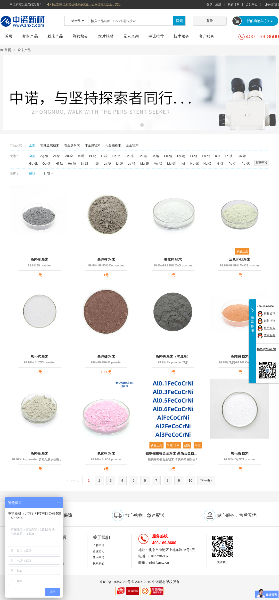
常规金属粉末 (49, 145)
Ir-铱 (96, 163)
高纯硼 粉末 (106, 356)
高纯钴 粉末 (106, 259)
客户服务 (206, 36)
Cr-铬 (155, 156)
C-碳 (104, 156)
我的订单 (233, 4)
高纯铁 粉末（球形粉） (173, 356)
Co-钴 (143, 156)
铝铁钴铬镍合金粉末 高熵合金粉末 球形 (173, 453)
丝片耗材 (106, 36)
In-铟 (84, 163)
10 (190, 480)
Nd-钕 (208, 163)
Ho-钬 (72, 163)
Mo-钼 (171, 163)
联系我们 (98, 563)
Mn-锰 (158, 163)
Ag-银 (44, 156)
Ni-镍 (220, 163)
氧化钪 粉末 (40, 356)
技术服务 (181, 36)
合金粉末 (132, 145)
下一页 (206, 480)
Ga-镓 (242, 156)
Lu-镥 (131, 163)
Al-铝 (56, 156)
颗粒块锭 (80, 36)
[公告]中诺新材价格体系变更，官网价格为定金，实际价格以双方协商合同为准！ (88, 4)
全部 (32, 145)
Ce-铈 (129, 156)
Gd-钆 (33, 163)
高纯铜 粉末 (240, 356)
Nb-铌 (194, 163)
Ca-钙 (116, 156)
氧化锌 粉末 (173, 259)
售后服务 (269, 328)
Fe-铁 (229, 156)
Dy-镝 (181, 156)
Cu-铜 (168, 156)
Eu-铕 (206, 156)
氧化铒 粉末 (106, 453)
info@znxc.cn (266, 349)
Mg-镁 (144, 163)
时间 (48, 174)
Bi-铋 (92, 156)
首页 (9, 36)
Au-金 (69, 156)
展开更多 (262, 162)
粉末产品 (55, 36)
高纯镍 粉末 (40, 259)
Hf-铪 (59, 163)
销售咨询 (269, 313)
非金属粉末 (92, 145)
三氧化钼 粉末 (239, 259)
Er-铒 (193, 156)
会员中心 (251, 4)
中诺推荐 (156, 36)
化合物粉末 (113, 145)
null (217, 156)
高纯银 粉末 (40, 453)
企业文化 (98, 551)
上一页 (73, 480)
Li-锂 (119, 163)
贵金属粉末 (72, 145)
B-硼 (81, 156)
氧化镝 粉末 (240, 453)
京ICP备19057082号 (115, 582)
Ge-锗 (46, 163)
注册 (218, 4)
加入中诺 (98, 557)
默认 (34, 174)
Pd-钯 (245, 163)
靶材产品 (30, 36)
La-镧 (107, 163)
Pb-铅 (233, 163)
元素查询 (131, 36)
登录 (209, 4)
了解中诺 (98, 545)
